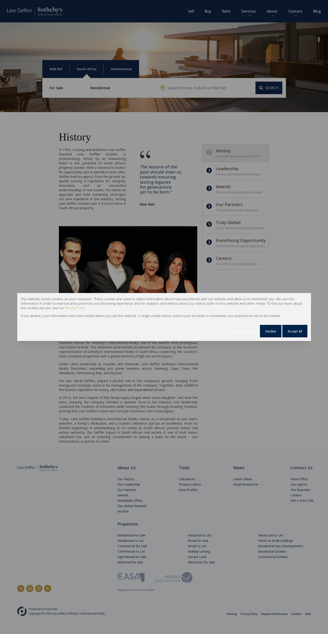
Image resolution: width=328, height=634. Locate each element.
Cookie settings (242, 331)
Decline (270, 331)
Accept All (295, 331)
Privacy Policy (75, 308)
